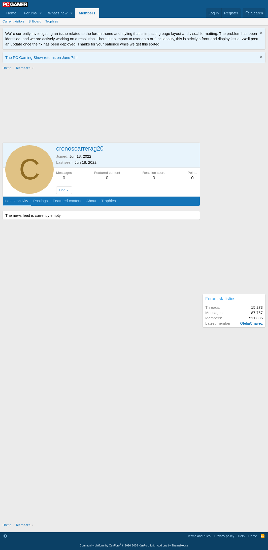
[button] (40, 13)
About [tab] (91, 201)
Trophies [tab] (108, 201)
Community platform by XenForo (117, 545)
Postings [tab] (40, 201)
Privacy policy (224, 536)
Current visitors (13, 21)
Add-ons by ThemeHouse (172, 545)
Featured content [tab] (67, 201)
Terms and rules (199, 536)
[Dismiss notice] (260, 33)
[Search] (254, 13)
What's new (58, 13)
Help (241, 536)
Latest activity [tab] (16, 201)
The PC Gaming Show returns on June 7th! (41, 57)
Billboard (34, 21)
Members (87, 13)
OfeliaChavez (251, 323)
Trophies (51, 21)
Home (11, 13)
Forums (30, 13)
